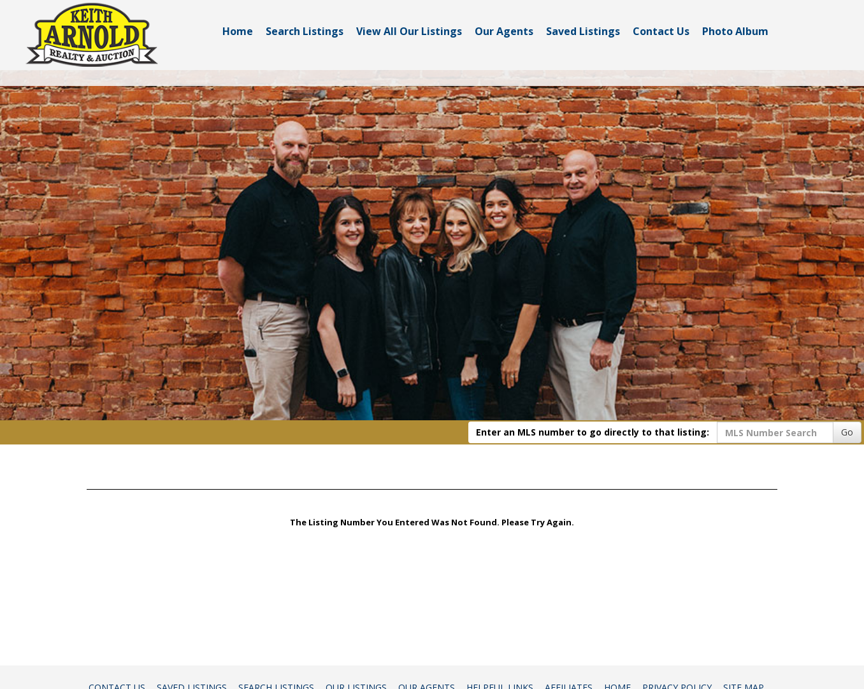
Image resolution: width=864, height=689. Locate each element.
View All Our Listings (409, 31)
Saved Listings (583, 31)
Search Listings (304, 31)
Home (237, 31)
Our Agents (504, 31)
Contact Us (661, 31)
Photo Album (735, 31)
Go (847, 432)
